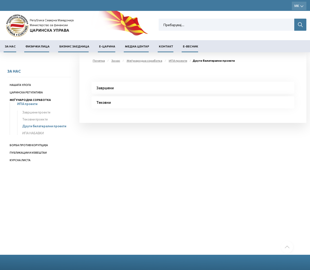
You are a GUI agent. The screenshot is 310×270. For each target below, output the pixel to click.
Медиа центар (137, 46)
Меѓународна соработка (30, 99)
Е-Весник (190, 46)
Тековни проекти (35, 119)
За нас (10, 46)
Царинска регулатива (26, 92)
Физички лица (37, 46)
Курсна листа (20, 160)
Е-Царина (107, 46)
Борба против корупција (29, 145)
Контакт (166, 46)
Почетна (99, 60)
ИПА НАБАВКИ (33, 133)
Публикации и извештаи (28, 152)
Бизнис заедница (74, 46)
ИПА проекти (27, 104)
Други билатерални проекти (44, 126)
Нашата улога (20, 84)
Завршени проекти (36, 112)
